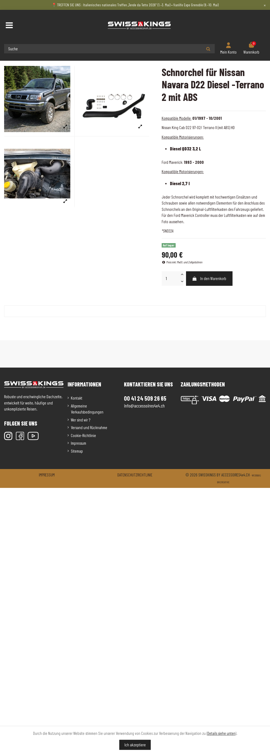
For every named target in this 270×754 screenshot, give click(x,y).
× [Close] (265, 5)
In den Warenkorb (209, 278)
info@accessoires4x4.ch (144, 406)
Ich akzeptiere (135, 744)
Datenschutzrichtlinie (134, 474)
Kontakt (76, 397)
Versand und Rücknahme (89, 427)
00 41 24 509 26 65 (145, 398)
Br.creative (223, 482)
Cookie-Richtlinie (83, 435)
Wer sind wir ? (80, 419)
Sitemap (77, 451)
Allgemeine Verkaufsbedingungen (87, 409)
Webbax (256, 475)
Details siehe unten (221, 733)
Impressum (78, 443)
